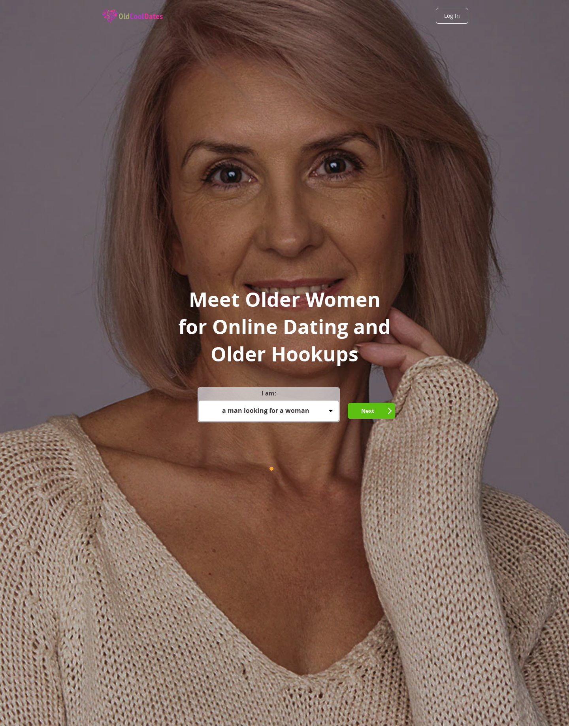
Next (367, 410)
